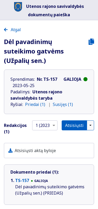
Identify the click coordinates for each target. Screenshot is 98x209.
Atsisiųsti (74, 125)
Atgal (12, 30)
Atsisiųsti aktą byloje (35, 150)
